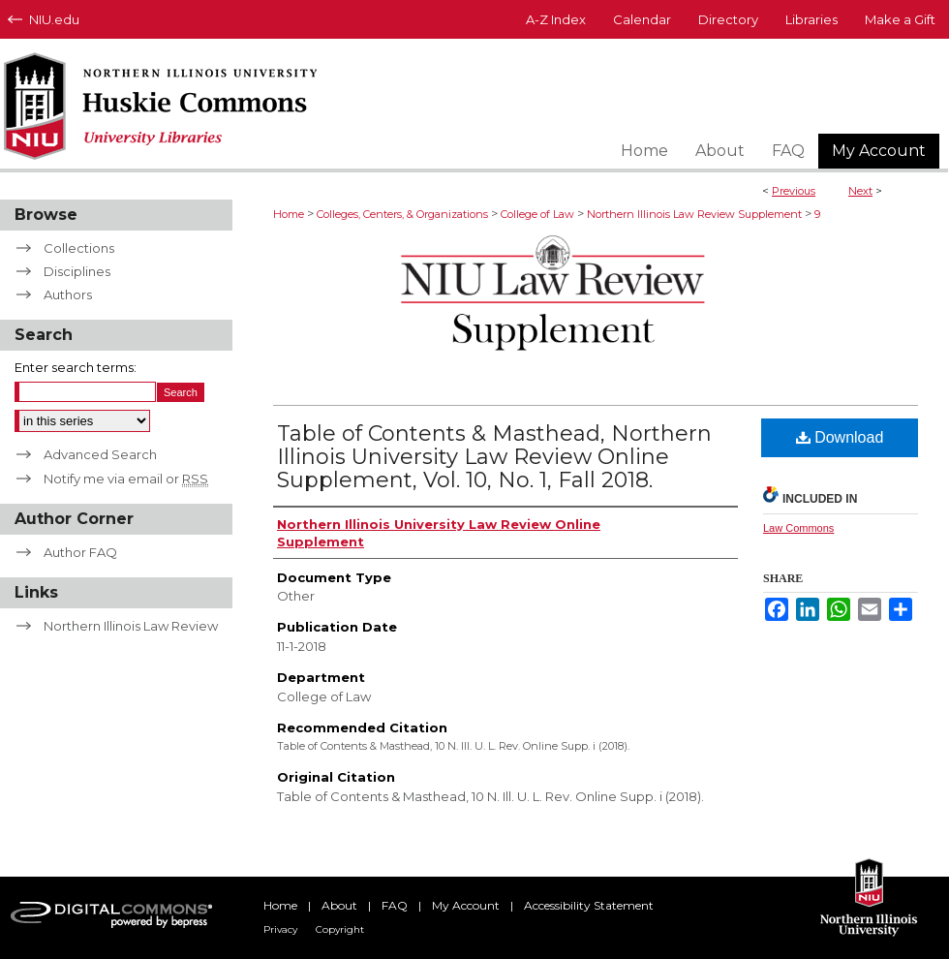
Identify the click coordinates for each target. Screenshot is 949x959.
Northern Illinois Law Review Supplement (694, 214)
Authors (68, 294)
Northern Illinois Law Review (131, 626)
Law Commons (798, 528)
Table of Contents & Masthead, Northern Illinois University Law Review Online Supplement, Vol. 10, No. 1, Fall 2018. (494, 456)
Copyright (340, 929)
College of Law (537, 214)
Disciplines (77, 271)
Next (860, 191)
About (339, 905)
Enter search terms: (76, 367)
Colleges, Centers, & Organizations (402, 214)
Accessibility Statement (589, 905)
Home (288, 214)
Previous (793, 191)
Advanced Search (100, 454)
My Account (466, 905)
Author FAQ (80, 552)
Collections (79, 248)
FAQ (395, 905)
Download (840, 437)
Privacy (280, 929)
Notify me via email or (126, 478)
